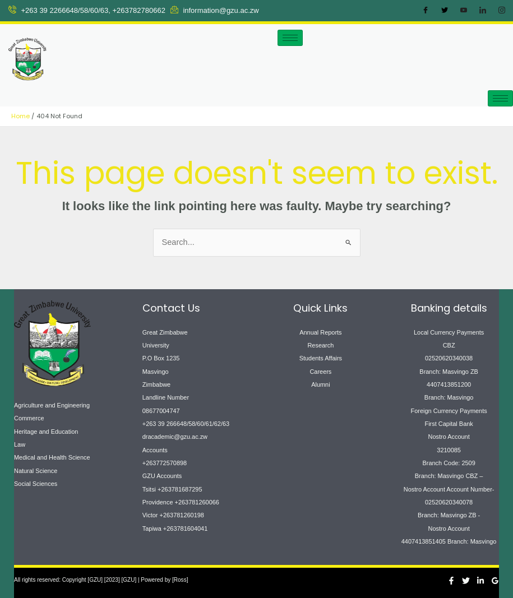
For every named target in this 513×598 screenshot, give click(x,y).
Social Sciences (35, 483)
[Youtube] (463, 10)
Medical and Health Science (52, 457)
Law (19, 444)
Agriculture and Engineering (52, 405)
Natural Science (35, 470)
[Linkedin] (480, 581)
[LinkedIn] (482, 10)
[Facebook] (425, 10)
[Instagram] (501, 10)
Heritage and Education (46, 431)
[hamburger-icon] (290, 38)
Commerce (29, 418)
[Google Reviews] (495, 581)
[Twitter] (444, 10)
